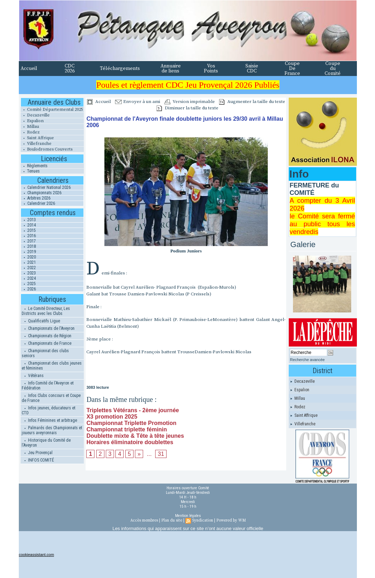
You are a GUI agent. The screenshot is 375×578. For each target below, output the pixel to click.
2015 (28, 230)
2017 (28, 241)
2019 (28, 251)
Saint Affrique (37, 138)
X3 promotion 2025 (111, 417)
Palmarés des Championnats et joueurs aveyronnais (52, 430)
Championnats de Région (46, 335)
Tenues (30, 171)
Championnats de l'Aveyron (48, 328)
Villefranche (36, 143)
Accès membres (144, 520)
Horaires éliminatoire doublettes (129, 442)
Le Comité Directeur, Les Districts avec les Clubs (46, 311)
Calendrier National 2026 (46, 187)
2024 (28, 278)
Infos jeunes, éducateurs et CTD (48, 410)
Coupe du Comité (333, 68)
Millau (30, 126)
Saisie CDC (251, 68)
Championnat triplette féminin (126, 429)
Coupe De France (292, 68)
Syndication (202, 520)
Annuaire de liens (171, 68)
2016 (28, 235)
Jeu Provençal (37, 452)
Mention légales (188, 515)
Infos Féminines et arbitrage (49, 420)
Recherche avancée (307, 360)
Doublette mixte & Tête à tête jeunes (135, 436)
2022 (28, 267)
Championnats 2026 (41, 192)
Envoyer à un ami (137, 101)
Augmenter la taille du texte (252, 101)
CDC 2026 (70, 68)
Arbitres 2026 (35, 198)
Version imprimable (189, 101)
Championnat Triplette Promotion (131, 423)
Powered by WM (231, 520)
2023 (28, 273)
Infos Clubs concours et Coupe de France (51, 398)
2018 (28, 246)
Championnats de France (46, 343)
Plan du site (171, 520)
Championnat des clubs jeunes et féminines (52, 366)
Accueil (29, 68)
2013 (28, 219)
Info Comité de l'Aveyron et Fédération (48, 386)
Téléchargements (120, 68)
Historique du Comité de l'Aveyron (46, 443)
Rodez (30, 132)
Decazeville (35, 115)
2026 (28, 289)
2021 (28, 262)
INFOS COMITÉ (38, 460)
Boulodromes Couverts (46, 149)
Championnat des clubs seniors (45, 353)
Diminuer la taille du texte (187, 108)
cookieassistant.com (36, 554)
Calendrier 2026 (38, 203)
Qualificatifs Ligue (41, 320)
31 (161, 454)
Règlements (34, 165)
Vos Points (211, 68)
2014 (28, 225)
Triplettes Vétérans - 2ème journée (132, 410)
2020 (28, 257)
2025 (28, 283)
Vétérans (33, 375)
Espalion (32, 121)
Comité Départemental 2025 (52, 109)
